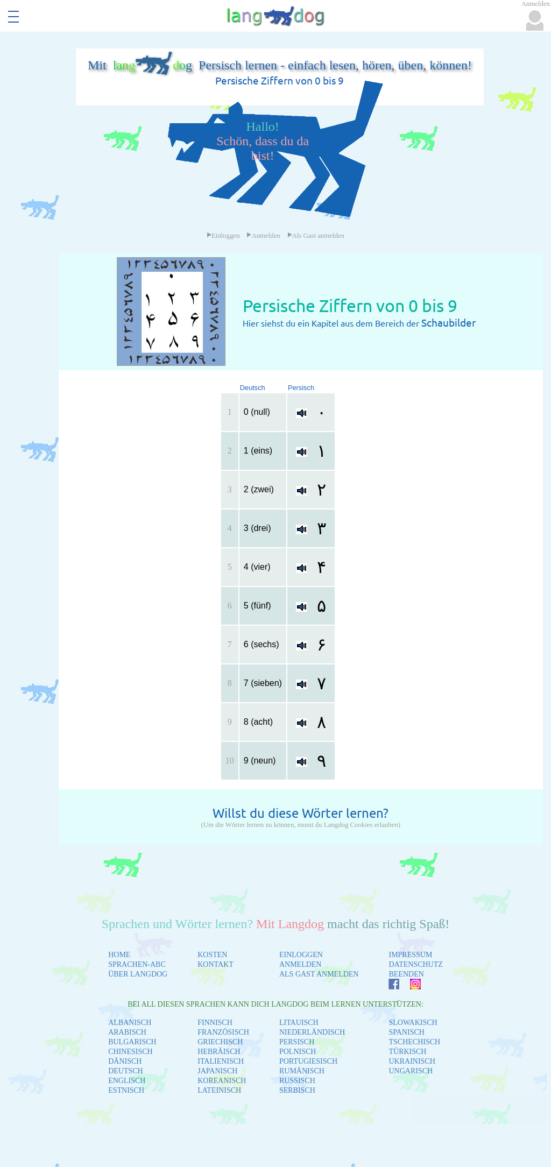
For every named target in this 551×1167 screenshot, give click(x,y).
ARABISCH (127, 1032)
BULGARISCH (132, 1042)
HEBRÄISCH (218, 1052)
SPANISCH (406, 1032)
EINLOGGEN (301, 955)
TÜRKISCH (407, 1052)
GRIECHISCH (220, 1042)
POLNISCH (297, 1052)
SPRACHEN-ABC (137, 964)
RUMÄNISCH (301, 1071)
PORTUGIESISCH (308, 1061)
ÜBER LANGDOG (137, 974)
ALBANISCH (129, 1023)
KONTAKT (215, 964)
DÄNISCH (125, 1061)
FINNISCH (214, 1023)
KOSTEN (212, 955)
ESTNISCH (126, 1090)
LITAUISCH (299, 1023)
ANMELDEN (300, 964)
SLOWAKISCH (412, 1023)
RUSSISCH (297, 1081)
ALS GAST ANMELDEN (319, 974)
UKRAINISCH (411, 1061)
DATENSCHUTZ (415, 964)
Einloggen (223, 235)
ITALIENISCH (220, 1061)
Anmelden (263, 235)
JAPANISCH (217, 1071)
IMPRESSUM (410, 955)
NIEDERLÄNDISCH (312, 1032)
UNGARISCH (410, 1071)
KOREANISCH (221, 1081)
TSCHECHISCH (414, 1042)
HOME (119, 955)
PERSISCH (296, 1042)
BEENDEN (405, 974)
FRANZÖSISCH (223, 1032)
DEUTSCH (125, 1071)
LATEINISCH (219, 1090)
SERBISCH (297, 1090)
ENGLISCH (126, 1081)
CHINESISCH (130, 1052)
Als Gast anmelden (315, 235)
